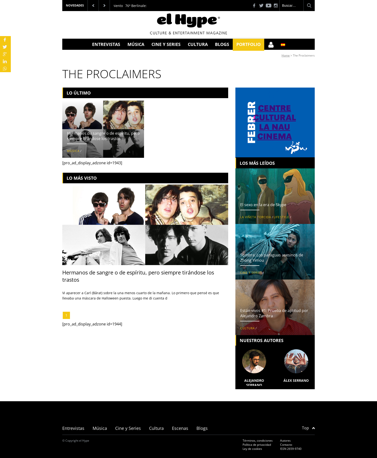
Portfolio (248, 44)
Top (308, 428)
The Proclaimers (304, 55)
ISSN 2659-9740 (291, 449)
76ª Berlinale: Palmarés (144, 5)
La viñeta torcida (255, 217)
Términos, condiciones (258, 441)
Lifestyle (281, 217)
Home (286, 55)
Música (135, 44)
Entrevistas (106, 44)
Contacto (286, 445)
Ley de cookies (252, 449)
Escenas (180, 428)
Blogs (222, 44)
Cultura (198, 44)
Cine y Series (166, 44)
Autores (285, 441)
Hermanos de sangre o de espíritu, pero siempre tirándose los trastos (103, 136)
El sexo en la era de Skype (263, 204)
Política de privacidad (257, 445)
